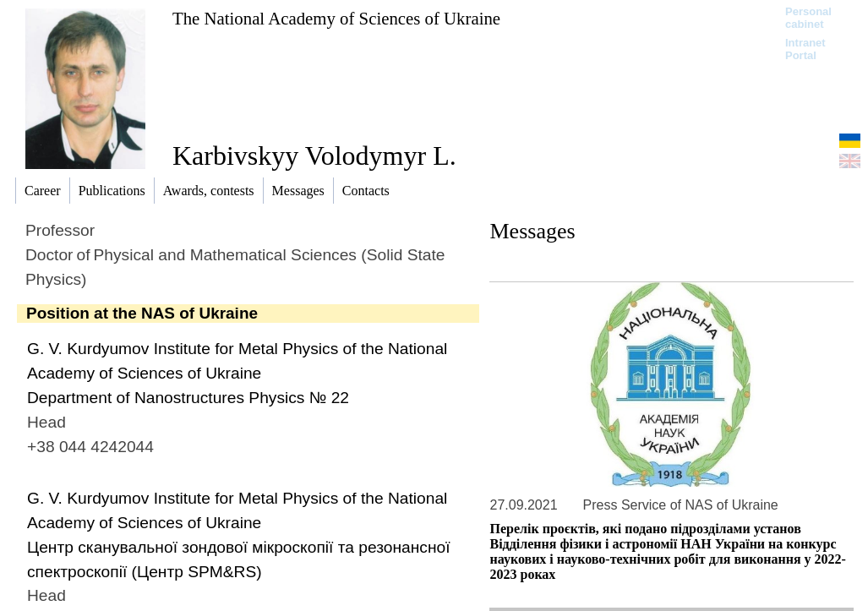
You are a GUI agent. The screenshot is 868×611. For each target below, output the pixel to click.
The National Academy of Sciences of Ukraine (336, 18)
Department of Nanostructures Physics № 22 (188, 397)
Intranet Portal (805, 49)
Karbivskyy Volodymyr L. (314, 155)
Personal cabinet (808, 17)
